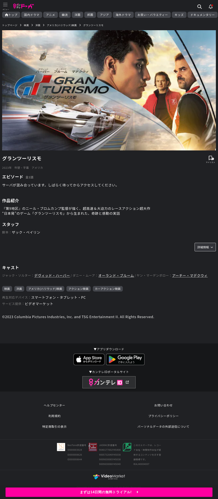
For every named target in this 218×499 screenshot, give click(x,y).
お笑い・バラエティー (153, 15)
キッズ (179, 15)
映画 (7, 289)
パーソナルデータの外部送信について (163, 426)
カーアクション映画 (108, 289)
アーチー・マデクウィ (190, 275)
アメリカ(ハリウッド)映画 (45, 289)
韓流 (65, 15)
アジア (104, 15)
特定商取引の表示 (54, 426)
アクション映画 (79, 289)
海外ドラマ (123, 15)
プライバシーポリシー (163, 416)
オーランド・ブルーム (116, 275)
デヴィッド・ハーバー (52, 275)
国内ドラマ (31, 15)
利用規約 (54, 416)
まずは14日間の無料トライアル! (109, 492)
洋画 (78, 15)
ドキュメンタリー (202, 15)
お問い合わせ (163, 405)
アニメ (50, 15)
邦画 (90, 15)
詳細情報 (205, 247)
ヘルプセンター (54, 405)
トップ (11, 15)
